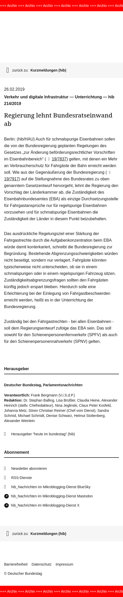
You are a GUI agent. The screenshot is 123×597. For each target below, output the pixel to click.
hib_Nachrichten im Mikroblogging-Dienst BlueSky (50, 487)
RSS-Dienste (21, 478)
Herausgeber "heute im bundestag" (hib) (43, 434)
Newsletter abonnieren (29, 468)
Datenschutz (42, 564)
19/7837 (56, 159)
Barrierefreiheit (16, 564)
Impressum (64, 564)
